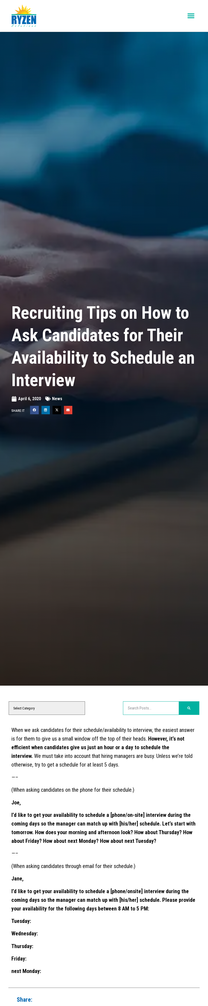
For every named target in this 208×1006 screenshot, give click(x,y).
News (57, 398)
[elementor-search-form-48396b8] (150, 708)
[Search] (189, 708)
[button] (191, 16)
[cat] (47, 708)
